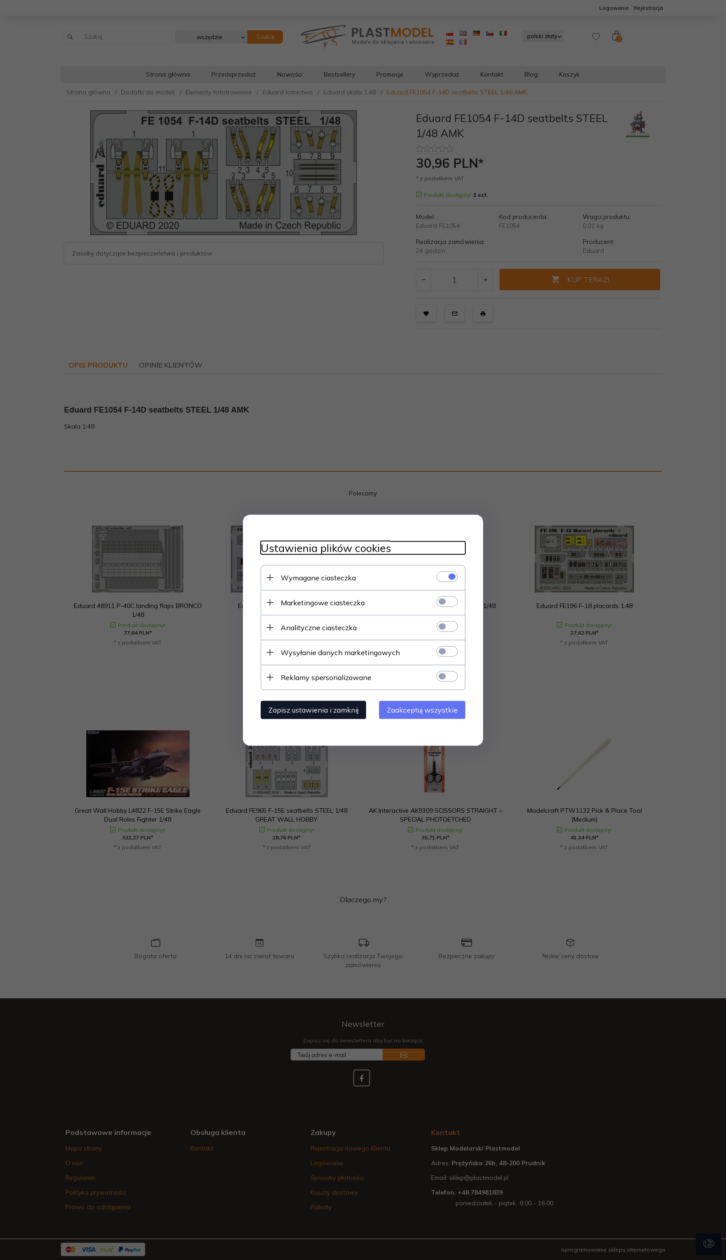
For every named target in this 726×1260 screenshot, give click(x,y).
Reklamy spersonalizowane (326, 677)
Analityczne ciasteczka (319, 627)
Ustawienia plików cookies (326, 547)
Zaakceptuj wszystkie (422, 709)
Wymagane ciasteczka (318, 577)
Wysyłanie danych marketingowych (340, 652)
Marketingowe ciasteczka (323, 602)
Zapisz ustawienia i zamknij (313, 709)
